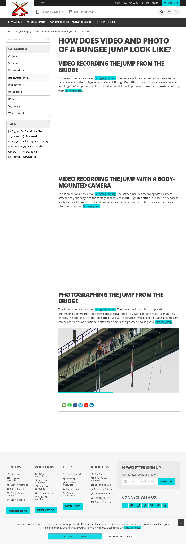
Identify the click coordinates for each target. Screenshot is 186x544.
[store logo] (20, 9)
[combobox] (28, 39)
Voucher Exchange (41, 487)
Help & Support (72, 474)
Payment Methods (13, 479)
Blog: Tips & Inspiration (99, 479)
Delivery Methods (17, 485)
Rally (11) (28, 141)
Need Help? (72, 506)
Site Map (69, 478)
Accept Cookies (75, 536)
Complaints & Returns (15, 494)
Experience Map (101, 485)
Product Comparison (69, 494)
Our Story (97, 474)
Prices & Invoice (16, 489)
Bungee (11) (32, 136)
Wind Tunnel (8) (17, 146)
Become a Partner (101, 489)
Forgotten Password (69, 483)
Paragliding (15, 92)
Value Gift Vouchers (41, 498)
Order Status (18, 510)
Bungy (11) (14, 141)
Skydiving (14, 106)
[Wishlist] (176, 12)
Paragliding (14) (33, 131)
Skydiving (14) (16, 136)
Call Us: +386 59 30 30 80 (126, 3)
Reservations (16, 70)
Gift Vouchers (44, 493)
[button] (41, 3)
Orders (12, 56)
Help (9, 31)
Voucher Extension (41, 481)
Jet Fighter (14, 84)
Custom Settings (120, 536)
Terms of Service (101, 502)
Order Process (16, 474)
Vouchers (14, 63)
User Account (71, 489)
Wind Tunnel (16, 113)
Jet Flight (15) (15, 131)
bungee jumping (105, 78)
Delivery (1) (14, 156)
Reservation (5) (30, 151)
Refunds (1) (29, 156)
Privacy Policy (100, 498)
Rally (11, 99)
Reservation (46, 510)
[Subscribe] (166, 481)
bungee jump (73, 90)
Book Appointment (150, 3)
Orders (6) (13, 151)
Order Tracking (16, 499)
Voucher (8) (41, 141)
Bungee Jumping (23, 31)
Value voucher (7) (37, 146)
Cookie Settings (100, 493)
